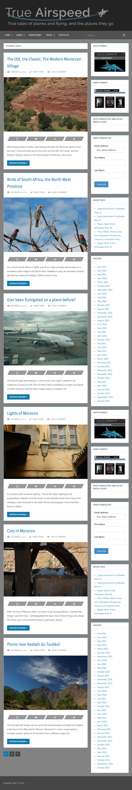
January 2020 (103, 286)
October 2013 (103, 339)
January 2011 (103, 401)
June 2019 (102, 293)
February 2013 (104, 362)
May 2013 (101, 351)
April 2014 (102, 335)
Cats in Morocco (23, 537)
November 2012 (104, 374)
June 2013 (102, 347)
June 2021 (102, 270)
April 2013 (102, 355)
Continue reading (17, 163)
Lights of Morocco (25, 420)
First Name (99, 157)
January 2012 (103, 389)
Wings (21, 35)
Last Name (99, 170)
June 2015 (102, 324)
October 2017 (103, 305)
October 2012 (103, 378)
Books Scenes (35, 35)
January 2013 (103, 366)
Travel (50, 35)
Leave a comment (58, 71)
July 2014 (101, 332)
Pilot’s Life (64, 35)
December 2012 (104, 370)
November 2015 (104, 316)
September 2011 (105, 397)
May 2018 (101, 301)
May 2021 (101, 274)
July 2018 (101, 297)
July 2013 (101, 343)
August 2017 (103, 309)
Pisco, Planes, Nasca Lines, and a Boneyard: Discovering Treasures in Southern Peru (108, 235)
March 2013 (102, 358)
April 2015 (102, 328)
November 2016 (104, 312)
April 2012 (102, 385)
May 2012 (101, 381)
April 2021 (102, 278)
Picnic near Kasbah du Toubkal (38, 651)
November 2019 (104, 289)
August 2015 (103, 320)
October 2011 (103, 393)
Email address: (109, 148)
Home (9, 35)
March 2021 (102, 282)
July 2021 (101, 266)
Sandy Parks (38, 71)
